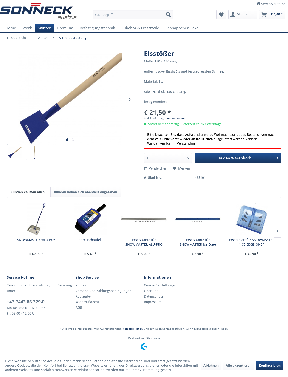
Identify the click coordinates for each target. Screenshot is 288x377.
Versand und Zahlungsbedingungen (103, 291)
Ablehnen (211, 365)
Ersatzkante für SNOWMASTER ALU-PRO (144, 242)
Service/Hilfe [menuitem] (269, 4)
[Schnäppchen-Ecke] (182, 28)
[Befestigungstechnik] (97, 28)
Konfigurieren (270, 365)
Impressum (152, 302)
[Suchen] (168, 14)
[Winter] (44, 28)
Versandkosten (133, 329)
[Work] (27, 28)
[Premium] (65, 28)
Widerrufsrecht (87, 302)
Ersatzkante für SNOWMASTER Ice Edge (198, 242)
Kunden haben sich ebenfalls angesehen (85, 192)
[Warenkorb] (272, 14)
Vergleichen (155, 168)
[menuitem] (133, 14)
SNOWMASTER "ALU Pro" (36, 240)
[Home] (10, 28)
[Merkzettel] (221, 14)
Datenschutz (153, 296)
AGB (79, 307)
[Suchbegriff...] (133, 14)
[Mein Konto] (242, 14)
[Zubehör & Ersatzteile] (140, 28)
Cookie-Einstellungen (160, 285)
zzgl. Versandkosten (172, 118)
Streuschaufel (90, 240)
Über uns (151, 291)
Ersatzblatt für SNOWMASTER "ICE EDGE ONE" (251, 242)
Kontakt (82, 285)
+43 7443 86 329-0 (26, 302)
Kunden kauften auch (28, 192)
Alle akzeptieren (238, 365)
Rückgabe (83, 296)
